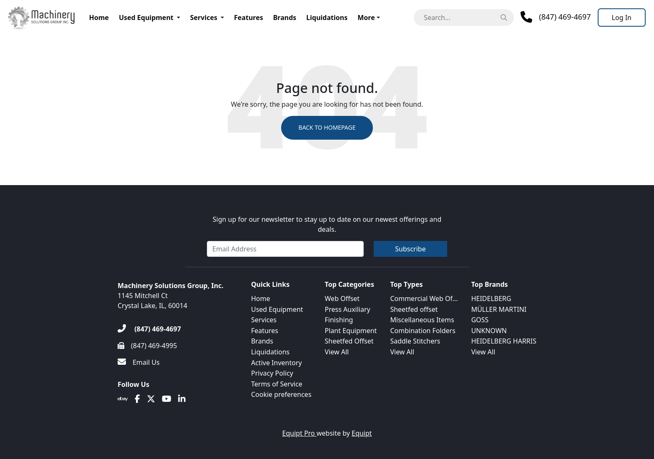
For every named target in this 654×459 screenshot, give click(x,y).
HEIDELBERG (491, 298)
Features (248, 17)
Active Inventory (276, 362)
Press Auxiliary (347, 309)
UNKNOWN (489, 330)
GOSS (480, 319)
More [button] (366, 17)
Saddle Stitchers (415, 341)
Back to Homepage (326, 128)
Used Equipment (146, 17)
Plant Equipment (351, 330)
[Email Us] (139, 362)
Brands (285, 17)
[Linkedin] (182, 399)
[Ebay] (123, 399)
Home (99, 17)
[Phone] (556, 17)
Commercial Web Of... (424, 298)
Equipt (362, 433)
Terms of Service (276, 384)
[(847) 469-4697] (149, 329)
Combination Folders (422, 330)
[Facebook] (137, 399)
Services (203, 17)
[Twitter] (151, 399)
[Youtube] (166, 399)
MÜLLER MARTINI (499, 309)
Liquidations (326, 17)
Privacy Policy (272, 373)
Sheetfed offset (414, 309)
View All (337, 351)
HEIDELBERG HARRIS (503, 341)
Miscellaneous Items (422, 319)
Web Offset (342, 298)
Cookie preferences (281, 394)
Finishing (339, 319)
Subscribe (410, 248)
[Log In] (622, 17)
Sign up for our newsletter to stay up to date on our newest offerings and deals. (327, 224)
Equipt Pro (299, 433)
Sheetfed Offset (349, 341)
